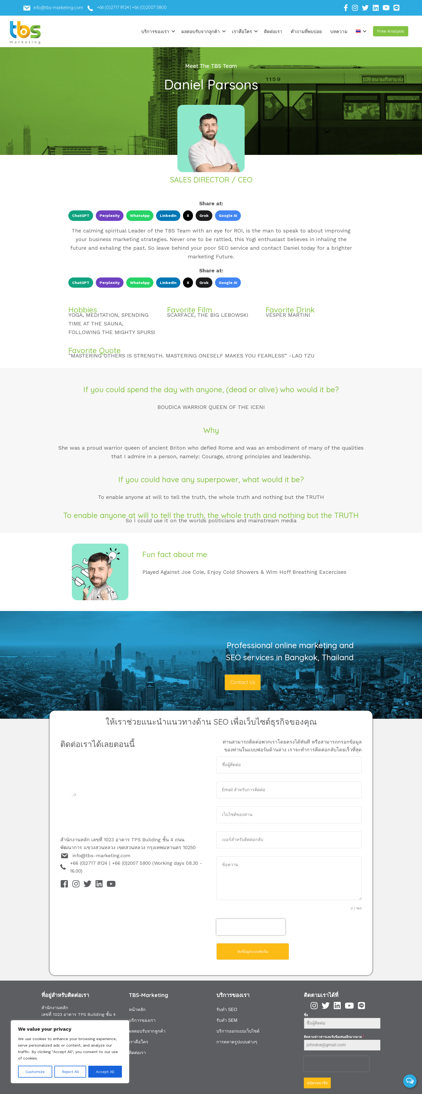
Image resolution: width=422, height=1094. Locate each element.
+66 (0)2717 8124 (113, 7)
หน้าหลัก (137, 1007)
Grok (204, 215)
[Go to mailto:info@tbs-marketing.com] (61, 9)
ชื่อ (306, 1013)
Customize (35, 1071)
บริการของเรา (155, 31)
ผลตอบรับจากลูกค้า (200, 31)
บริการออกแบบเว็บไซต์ (237, 1029)
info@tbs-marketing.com (101, 855)
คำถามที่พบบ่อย (306, 31)
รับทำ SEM (226, 1018)
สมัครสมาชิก (317, 1081)
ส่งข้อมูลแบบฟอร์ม (252, 951)
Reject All (70, 1071)
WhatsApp (140, 215)
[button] (390, 31)
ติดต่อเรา (273, 31)
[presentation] (250, 927)
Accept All (105, 1071)
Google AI (228, 215)
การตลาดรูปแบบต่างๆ (236, 1040)
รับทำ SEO (226, 1007)
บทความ (338, 31)
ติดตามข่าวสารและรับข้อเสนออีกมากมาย (334, 1035)
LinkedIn (168, 215)
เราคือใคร (242, 31)
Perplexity (110, 215)
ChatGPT (80, 215)
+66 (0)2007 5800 (149, 7)
